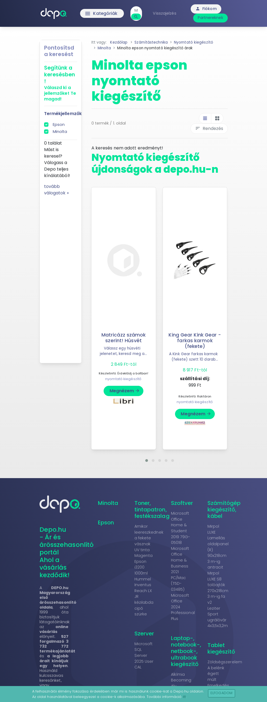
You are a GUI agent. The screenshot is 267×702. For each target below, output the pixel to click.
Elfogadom (221, 693)
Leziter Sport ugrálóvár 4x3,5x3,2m (217, 617)
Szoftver (182, 503)
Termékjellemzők (63, 113)
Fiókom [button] (206, 8)
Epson (59, 124)
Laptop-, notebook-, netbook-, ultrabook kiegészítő (186, 651)
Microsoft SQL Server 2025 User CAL (144, 655)
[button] (146, 460)
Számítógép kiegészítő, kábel (224, 509)
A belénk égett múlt (216, 673)
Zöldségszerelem (224, 662)
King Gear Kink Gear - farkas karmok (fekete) (195, 341)
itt (184, 696)
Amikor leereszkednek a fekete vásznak (148, 535)
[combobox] (137, 10)
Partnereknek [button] (211, 17)
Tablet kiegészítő (221, 648)
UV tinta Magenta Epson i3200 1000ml (143, 561)
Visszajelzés (165, 13)
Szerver (144, 633)
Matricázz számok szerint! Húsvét (123, 338)
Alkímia (178, 674)
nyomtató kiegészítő (123, 379)
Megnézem (125, 391)
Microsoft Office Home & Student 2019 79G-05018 (180, 528)
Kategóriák (101, 13)
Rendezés (209, 128)
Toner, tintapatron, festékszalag (152, 509)
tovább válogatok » (56, 189)
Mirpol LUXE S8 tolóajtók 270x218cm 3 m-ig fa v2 (218, 587)
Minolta (60, 131)
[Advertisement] (60, 277)
